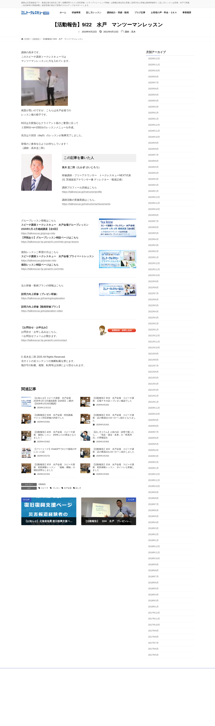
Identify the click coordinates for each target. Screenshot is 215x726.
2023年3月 (153, 245)
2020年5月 (153, 444)
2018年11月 (154, 552)
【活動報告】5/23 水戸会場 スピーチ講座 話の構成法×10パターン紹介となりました (114, 418)
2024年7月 (153, 155)
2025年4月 (153, 100)
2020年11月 (154, 408)
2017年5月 (153, 655)
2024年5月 (153, 167)
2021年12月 (154, 335)
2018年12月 (154, 546)
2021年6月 (153, 371)
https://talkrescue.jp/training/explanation (43, 298)
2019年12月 (154, 474)
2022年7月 (153, 293)
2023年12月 (154, 197)
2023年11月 (154, 203)
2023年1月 (153, 257)
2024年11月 (154, 131)
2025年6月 (153, 88)
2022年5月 (153, 305)
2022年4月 (153, 311)
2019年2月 (153, 534)
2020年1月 (153, 468)
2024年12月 (154, 125)
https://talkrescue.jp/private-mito (38, 260)
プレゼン (56, 488)
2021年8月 (153, 359)
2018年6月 (153, 582)
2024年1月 (153, 191)
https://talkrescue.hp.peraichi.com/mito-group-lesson (50, 241)
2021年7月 (153, 366)
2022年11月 (154, 269)
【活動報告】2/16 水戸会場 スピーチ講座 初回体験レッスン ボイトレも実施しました (113, 467)
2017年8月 (153, 636)
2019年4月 (153, 522)
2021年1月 (153, 402)
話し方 (78, 488)
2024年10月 (154, 137)
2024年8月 (153, 149)
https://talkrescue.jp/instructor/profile (82, 192)
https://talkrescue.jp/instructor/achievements (86, 204)
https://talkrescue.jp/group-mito (38, 233)
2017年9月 (153, 631)
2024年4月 (153, 173)
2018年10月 (154, 558)
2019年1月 (153, 540)
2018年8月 (153, 570)
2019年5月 (153, 516)
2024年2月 (153, 185)
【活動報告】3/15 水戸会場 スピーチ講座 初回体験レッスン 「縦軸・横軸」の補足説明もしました (54, 467)
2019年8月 (153, 498)
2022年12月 (154, 263)
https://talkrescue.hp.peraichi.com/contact (44, 340)
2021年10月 (154, 347)
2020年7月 (153, 432)
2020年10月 (154, 414)
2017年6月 (153, 649)
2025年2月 (153, 113)
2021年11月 (154, 341)
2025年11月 (154, 64)
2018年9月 (153, 564)
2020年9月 (153, 420)
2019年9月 (153, 492)
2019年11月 (154, 480)
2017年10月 (154, 624)
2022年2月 (153, 323)
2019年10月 (154, 486)
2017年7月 (153, 643)
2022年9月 (153, 281)
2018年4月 (153, 594)
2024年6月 (153, 161)
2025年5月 (153, 94)
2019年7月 (153, 504)
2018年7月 (153, 576)
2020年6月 (153, 438)
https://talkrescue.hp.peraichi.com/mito (42, 269)
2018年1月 (153, 606)
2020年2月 (153, 462)
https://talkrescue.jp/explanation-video (42, 311)
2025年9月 (153, 76)
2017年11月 (154, 619)
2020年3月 (153, 456)
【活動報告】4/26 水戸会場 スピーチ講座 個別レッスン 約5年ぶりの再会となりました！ (55, 435)
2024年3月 (153, 179)
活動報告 (42, 484)
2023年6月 (153, 227)
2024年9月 (153, 143)
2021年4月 (153, 384)
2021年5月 (153, 378)
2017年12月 (154, 612)
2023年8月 (153, 215)
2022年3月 (153, 317)
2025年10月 (154, 70)
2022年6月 (153, 299)
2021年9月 (153, 353)
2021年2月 (153, 396)
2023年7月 (153, 221)
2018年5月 (153, 588)
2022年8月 (153, 287)
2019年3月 (153, 528)
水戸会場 (67, 488)
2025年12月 (154, 58)
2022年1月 (153, 329)
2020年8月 (153, 426)
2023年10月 (154, 209)
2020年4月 (153, 450)
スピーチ (44, 488)
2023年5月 (153, 233)
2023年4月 (153, 239)
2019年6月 (153, 510)
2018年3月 (153, 600)
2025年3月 (153, 106)
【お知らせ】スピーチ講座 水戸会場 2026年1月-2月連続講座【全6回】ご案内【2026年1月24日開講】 (53, 401)
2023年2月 (153, 251)
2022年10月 (154, 275)
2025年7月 (153, 82)
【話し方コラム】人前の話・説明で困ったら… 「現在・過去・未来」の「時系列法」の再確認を (113, 435)
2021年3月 (153, 390)
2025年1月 (153, 119)
